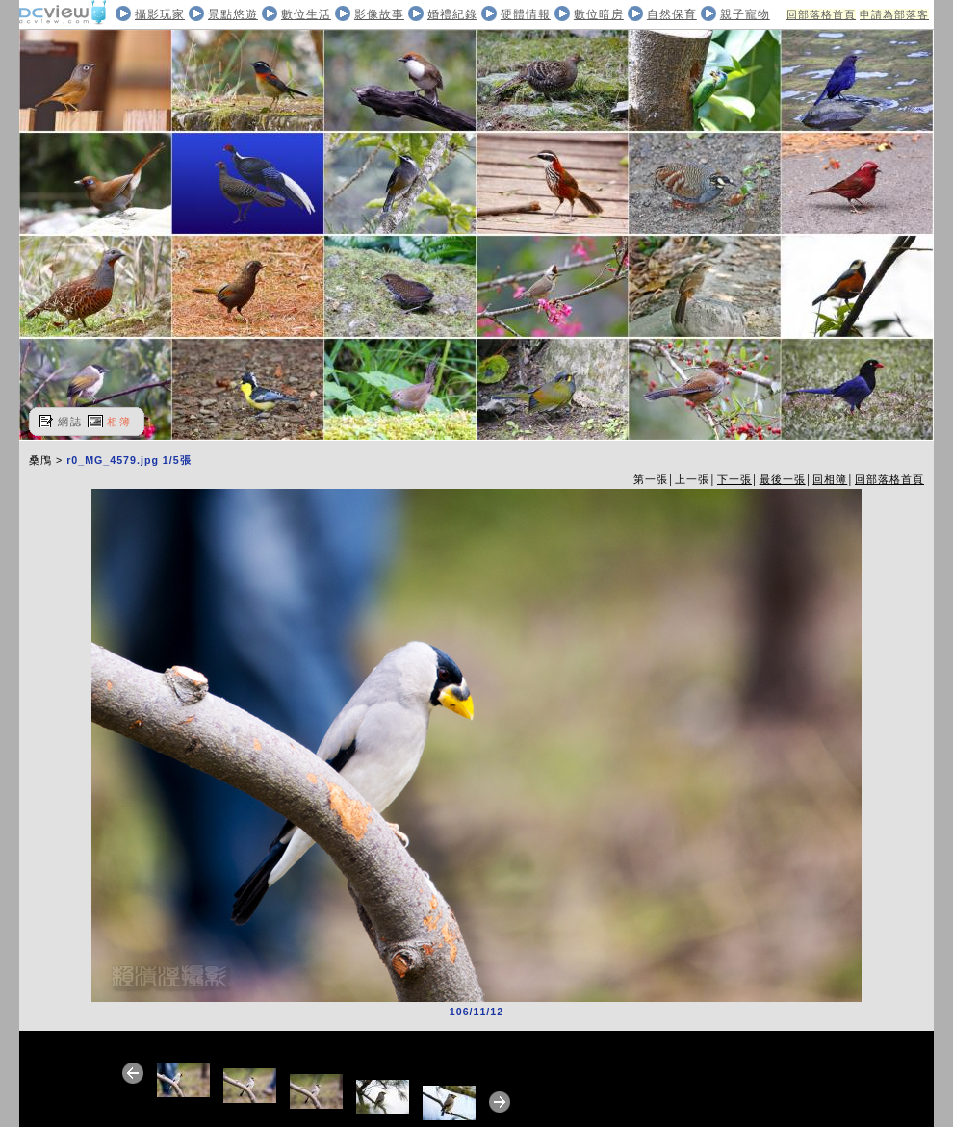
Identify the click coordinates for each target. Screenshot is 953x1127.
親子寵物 (745, 14)
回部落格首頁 (821, 14)
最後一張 (783, 479)
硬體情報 (526, 14)
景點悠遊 (233, 14)
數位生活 (306, 14)
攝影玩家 (160, 14)
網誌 (70, 421)
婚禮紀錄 (452, 14)
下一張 (734, 479)
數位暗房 (599, 14)
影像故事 (379, 14)
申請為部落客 (894, 14)
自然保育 (672, 14)
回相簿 (829, 479)
